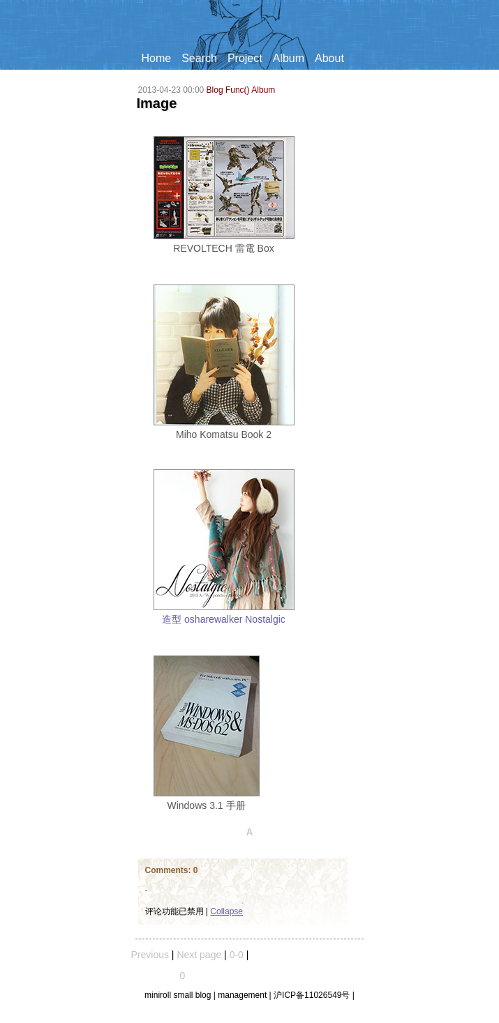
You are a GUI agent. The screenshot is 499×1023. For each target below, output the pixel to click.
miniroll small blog (177, 995)
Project (245, 58)
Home (157, 58)
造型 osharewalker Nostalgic (223, 619)
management (242, 995)
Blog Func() (228, 90)
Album (288, 58)
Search (199, 58)
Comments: (169, 870)
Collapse (226, 911)
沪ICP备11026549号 (312, 995)
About (329, 58)
